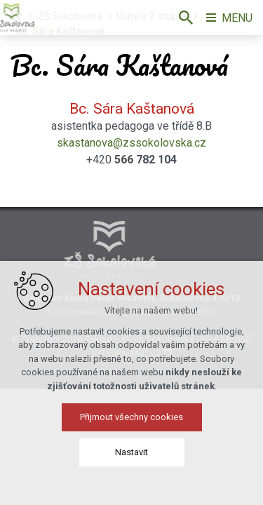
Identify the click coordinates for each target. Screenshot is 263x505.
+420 (131, 159)
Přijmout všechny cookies (131, 418)
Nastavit (131, 453)
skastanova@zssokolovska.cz (131, 142)
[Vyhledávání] (186, 18)
